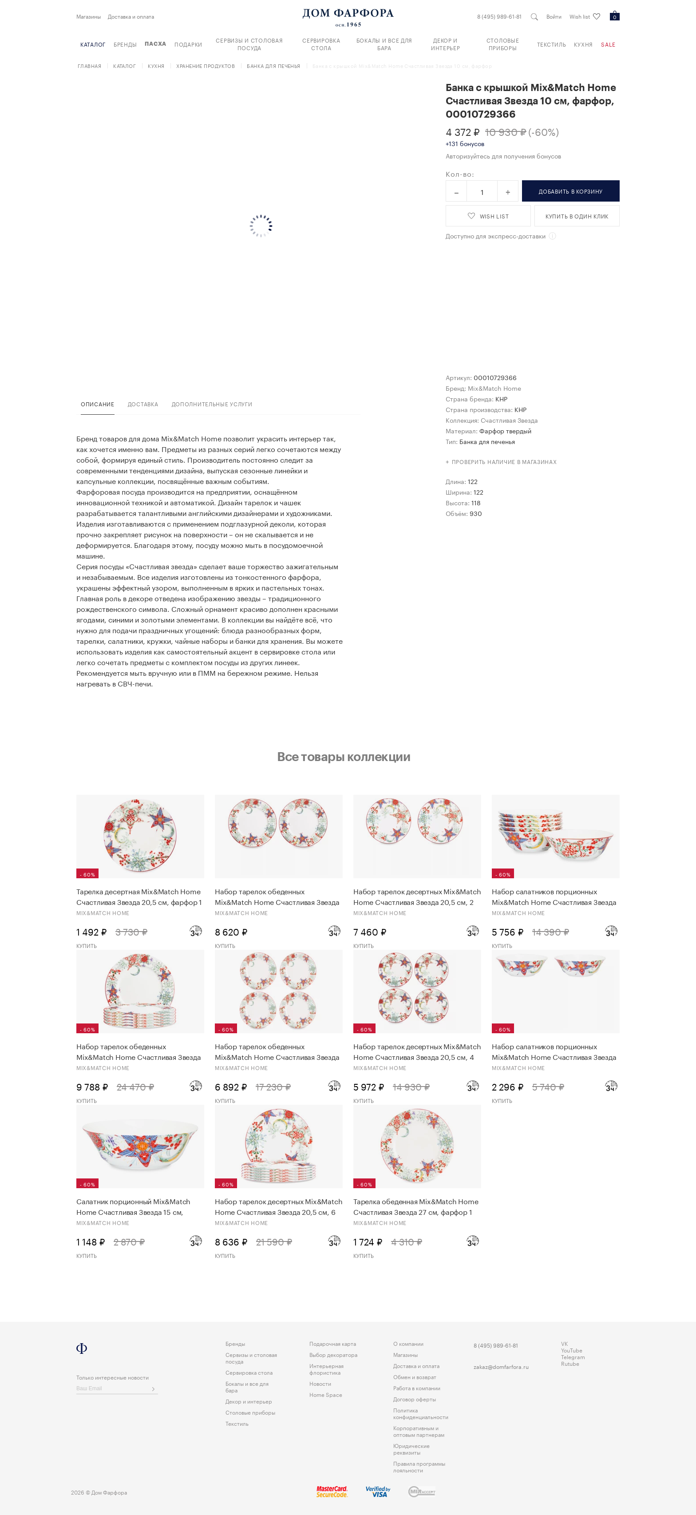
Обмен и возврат (414, 1376)
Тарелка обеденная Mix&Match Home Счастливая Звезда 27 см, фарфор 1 (415, 1206)
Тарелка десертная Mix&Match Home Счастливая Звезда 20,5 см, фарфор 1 (139, 896)
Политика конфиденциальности (420, 1412)
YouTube (571, 1349)
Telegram (573, 1356)
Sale (608, 44)
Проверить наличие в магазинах (504, 461)
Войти (554, 16)
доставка (143, 403)
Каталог (93, 44)
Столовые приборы (502, 44)
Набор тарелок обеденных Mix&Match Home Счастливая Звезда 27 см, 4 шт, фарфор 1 (277, 1051)
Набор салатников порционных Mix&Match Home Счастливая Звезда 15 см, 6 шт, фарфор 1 (554, 896)
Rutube (570, 1363)
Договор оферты (414, 1398)
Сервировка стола (321, 44)
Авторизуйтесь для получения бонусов (503, 155)
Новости (320, 1383)
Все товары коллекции (343, 756)
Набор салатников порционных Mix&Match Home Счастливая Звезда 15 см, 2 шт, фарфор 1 (554, 1051)
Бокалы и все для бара (384, 44)
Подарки (188, 44)
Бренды (125, 44)
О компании (408, 1343)
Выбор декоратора (333, 1354)
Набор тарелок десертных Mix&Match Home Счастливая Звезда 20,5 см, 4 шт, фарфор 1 (417, 1051)
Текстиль (551, 44)
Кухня (583, 44)
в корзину (571, 190)
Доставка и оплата (131, 16)
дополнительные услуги (212, 403)
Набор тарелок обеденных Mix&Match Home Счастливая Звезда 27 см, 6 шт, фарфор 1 (138, 1051)
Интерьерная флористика (326, 1368)
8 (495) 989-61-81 (499, 16)
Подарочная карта (332, 1343)
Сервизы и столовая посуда (249, 44)
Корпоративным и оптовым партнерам (418, 1430)
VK (564, 1343)
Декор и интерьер (445, 44)
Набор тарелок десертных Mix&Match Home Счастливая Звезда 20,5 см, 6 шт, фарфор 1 (278, 1206)
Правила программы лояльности (419, 1466)
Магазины (88, 16)
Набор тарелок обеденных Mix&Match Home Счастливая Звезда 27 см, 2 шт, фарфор (277, 896)
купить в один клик (577, 215)
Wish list (584, 16)
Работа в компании (416, 1387)
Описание (98, 403)
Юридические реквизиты (411, 1448)
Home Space (325, 1394)
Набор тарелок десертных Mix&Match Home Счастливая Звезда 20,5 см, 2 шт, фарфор (417, 896)
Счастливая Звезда (509, 419)
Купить (86, 945)
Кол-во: (460, 173)
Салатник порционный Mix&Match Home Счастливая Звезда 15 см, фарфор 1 (133, 1206)
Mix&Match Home (494, 388)
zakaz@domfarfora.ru (501, 1366)
